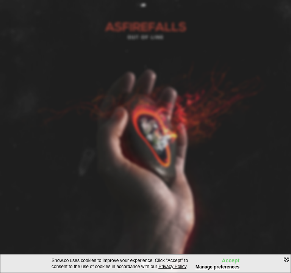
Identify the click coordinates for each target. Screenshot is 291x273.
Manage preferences (217, 267)
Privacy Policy (172, 266)
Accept (230, 260)
